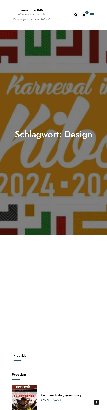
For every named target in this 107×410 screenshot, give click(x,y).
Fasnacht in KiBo (31, 10)
